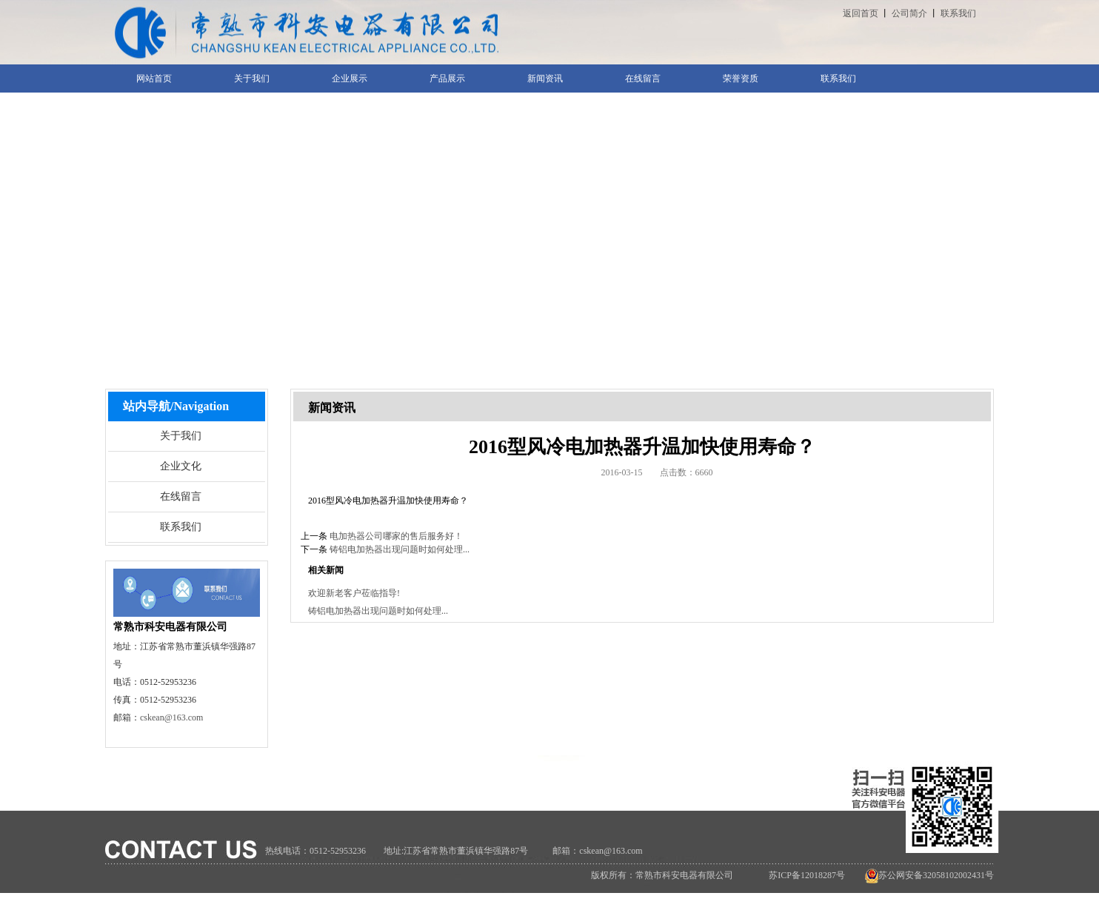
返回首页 (860, 13)
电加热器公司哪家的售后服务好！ (396, 536)
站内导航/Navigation (176, 406)
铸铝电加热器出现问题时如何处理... (400, 549)
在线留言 (180, 496)
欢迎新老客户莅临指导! (354, 593)
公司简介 (909, 13)
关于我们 (180, 435)
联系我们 (958, 13)
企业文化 (180, 466)
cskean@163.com (171, 717)
